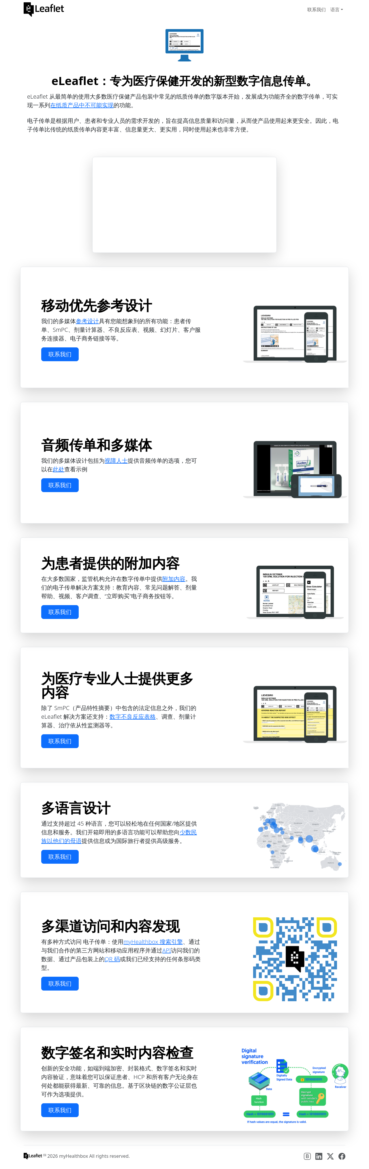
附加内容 (173, 579)
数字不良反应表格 (133, 716)
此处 (58, 469)
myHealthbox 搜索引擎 (152, 942)
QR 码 (112, 959)
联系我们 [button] (59, 354)
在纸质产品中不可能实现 (82, 105)
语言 (335, 9)
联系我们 (316, 9)
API (166, 950)
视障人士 (116, 460)
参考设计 (87, 321)
